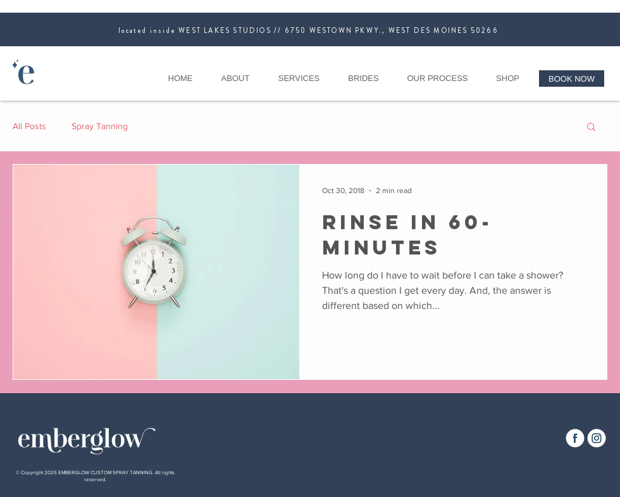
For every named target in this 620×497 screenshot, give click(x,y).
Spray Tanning (99, 126)
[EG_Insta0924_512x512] (596, 438)
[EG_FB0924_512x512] (575, 438)
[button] (591, 127)
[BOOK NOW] (571, 78)
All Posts (29, 126)
